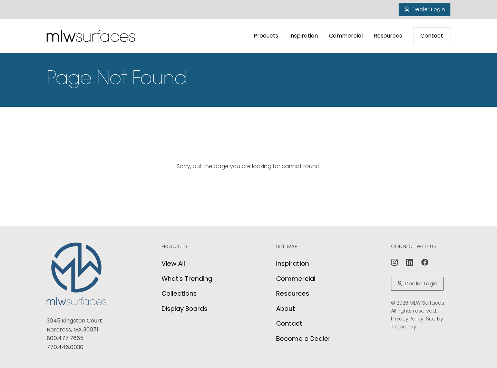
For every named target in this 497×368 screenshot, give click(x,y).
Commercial (346, 36)
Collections (179, 293)
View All (173, 263)
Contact (431, 36)
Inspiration (303, 36)
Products (266, 36)
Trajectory (403, 326)
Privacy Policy (407, 318)
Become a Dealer (303, 338)
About (285, 308)
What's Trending (187, 278)
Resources (388, 36)
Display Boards (184, 308)
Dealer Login (424, 9)
